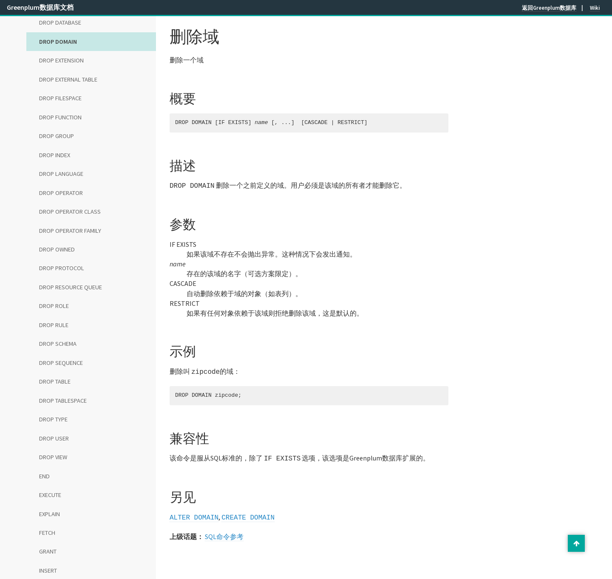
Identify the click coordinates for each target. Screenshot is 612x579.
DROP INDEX (54, 155)
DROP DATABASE (60, 22)
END (44, 476)
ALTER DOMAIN (194, 514)
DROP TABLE (55, 381)
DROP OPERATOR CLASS (70, 211)
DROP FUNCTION (60, 117)
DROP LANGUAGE (61, 174)
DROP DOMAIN (58, 41)
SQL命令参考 (224, 533)
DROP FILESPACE (60, 98)
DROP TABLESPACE (63, 400)
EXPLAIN (49, 514)
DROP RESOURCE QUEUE (70, 287)
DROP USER (54, 438)
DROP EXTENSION (61, 60)
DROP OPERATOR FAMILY (70, 230)
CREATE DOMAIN (248, 514)
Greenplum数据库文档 (40, 7)
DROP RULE (53, 325)
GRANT (48, 551)
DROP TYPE (53, 419)
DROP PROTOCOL (61, 268)
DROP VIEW (53, 457)
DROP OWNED (57, 249)
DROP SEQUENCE (61, 363)
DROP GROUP (56, 136)
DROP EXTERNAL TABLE (68, 79)
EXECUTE (50, 495)
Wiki (595, 7)
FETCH (47, 533)
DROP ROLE (54, 306)
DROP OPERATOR (61, 193)
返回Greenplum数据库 (549, 7)
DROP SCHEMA (57, 343)
